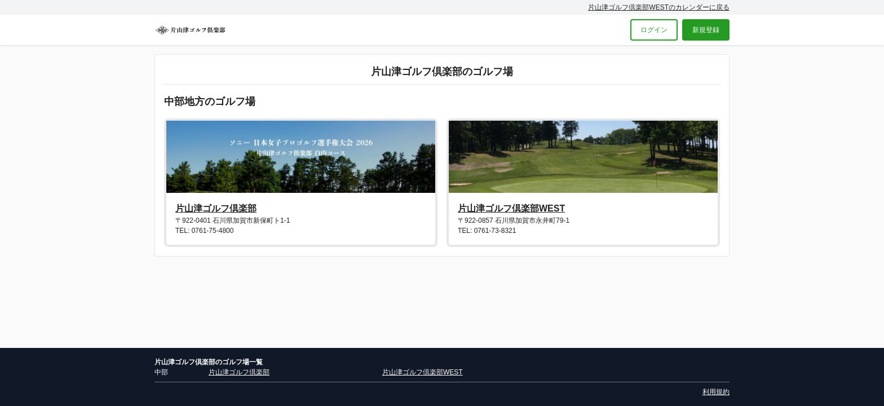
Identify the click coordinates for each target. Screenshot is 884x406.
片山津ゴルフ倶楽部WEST (511, 208)
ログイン (654, 30)
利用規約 (716, 392)
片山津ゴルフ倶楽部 (216, 208)
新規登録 (705, 30)
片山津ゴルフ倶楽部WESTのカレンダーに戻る (659, 7)
